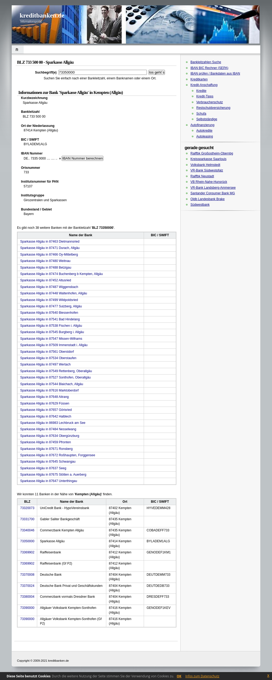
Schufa (201, 113)
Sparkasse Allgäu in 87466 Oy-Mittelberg (49, 254)
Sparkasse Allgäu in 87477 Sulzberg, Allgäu (51, 306)
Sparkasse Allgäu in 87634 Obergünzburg (49, 436)
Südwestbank (200, 204)
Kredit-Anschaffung (204, 85)
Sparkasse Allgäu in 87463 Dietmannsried (49, 241)
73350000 (27, 541)
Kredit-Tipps (204, 96)
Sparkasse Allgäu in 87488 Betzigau (45, 267)
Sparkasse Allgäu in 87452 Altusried (45, 280)
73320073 (27, 508)
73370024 (27, 586)
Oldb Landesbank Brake (207, 199)
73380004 (27, 597)
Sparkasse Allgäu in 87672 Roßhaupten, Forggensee (57, 455)
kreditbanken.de (42, 15)
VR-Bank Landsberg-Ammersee (213, 188)
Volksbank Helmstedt (205, 165)
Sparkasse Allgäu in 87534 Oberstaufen (48, 358)
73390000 (27, 608)
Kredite (201, 91)
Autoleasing (204, 136)
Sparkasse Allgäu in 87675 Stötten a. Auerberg (53, 474)
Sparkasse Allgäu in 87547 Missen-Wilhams (51, 339)
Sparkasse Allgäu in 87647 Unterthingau (48, 481)
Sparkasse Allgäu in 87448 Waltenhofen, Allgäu (53, 293)
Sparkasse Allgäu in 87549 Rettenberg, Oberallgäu (56, 371)
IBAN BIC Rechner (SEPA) (209, 68)
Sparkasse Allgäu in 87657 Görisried (46, 410)
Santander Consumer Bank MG (212, 193)
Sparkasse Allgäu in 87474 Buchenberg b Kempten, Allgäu (61, 274)
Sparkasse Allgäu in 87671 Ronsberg (46, 449)
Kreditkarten (199, 79)
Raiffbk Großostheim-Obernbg (211, 153)
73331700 (27, 519)
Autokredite (204, 130)
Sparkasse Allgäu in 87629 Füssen (44, 403)
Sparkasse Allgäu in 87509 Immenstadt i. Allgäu (54, 345)
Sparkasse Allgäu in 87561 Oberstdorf (47, 352)
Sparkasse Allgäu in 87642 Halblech (45, 416)
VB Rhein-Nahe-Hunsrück (208, 182)
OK (179, 676)
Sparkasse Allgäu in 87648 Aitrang (44, 397)
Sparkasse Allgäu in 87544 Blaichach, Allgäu (51, 384)
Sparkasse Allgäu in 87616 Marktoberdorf (49, 390)
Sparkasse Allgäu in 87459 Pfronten (45, 442)
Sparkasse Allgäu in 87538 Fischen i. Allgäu (51, 326)
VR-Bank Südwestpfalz (206, 170)
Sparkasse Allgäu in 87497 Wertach (45, 364)
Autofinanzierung (202, 125)
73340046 (27, 530)
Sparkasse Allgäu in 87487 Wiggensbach (49, 287)
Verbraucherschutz (209, 102)
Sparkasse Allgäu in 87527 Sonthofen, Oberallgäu (55, 377)
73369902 (27, 552)
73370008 (27, 574)
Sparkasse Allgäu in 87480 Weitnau (45, 261)
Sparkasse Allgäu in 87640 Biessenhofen (49, 313)
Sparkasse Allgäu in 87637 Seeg (43, 468)
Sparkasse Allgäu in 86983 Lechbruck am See (53, 423)
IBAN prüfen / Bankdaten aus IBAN (215, 73)
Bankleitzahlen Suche (205, 62)
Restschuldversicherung (213, 108)
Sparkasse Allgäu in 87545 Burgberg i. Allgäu (52, 332)
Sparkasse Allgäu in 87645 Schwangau (47, 461)
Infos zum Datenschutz (202, 676)
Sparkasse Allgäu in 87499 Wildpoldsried (49, 300)
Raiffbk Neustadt (202, 176)
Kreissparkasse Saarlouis (208, 159)
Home (18, 49)
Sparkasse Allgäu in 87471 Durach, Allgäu (49, 248)
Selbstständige (206, 119)
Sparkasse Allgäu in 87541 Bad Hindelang (50, 319)
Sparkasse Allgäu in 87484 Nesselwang (48, 429)
